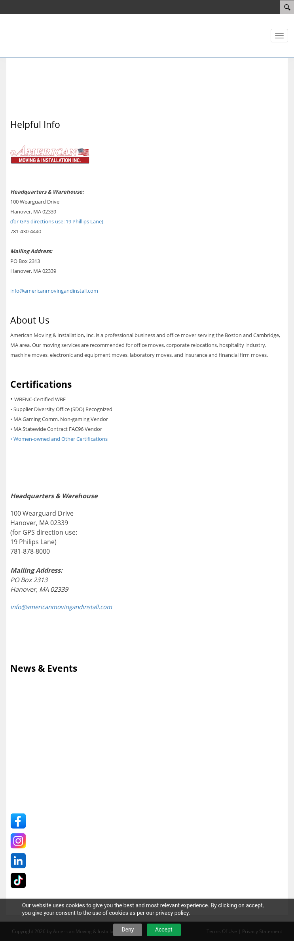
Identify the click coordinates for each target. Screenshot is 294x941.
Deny (127, 929)
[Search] (287, 7)
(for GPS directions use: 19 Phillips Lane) (56, 221)
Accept (164, 929)
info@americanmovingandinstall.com (54, 290)
